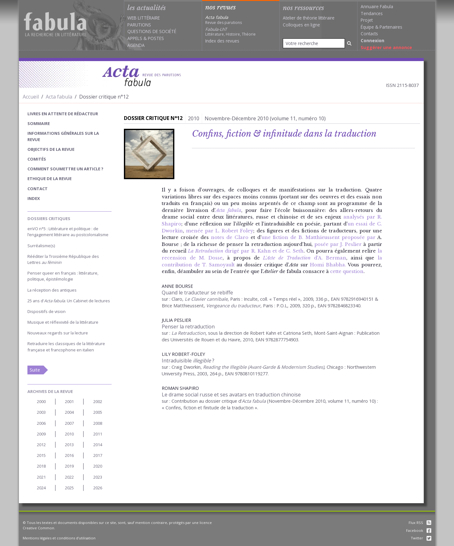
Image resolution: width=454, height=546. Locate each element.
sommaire (38, 123)
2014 (97, 444)
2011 (97, 434)
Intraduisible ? (188, 360)
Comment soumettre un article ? (65, 169)
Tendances (372, 13)
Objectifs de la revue (50, 149)
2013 (69, 444)
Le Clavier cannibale (206, 299)
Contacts (369, 34)
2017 (97, 455)
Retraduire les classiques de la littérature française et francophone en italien (66, 346)
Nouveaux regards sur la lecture (57, 333)
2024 (41, 488)
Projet (367, 20)
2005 (97, 412)
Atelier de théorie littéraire (309, 18)
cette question (347, 271)
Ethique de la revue (49, 178)
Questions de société (151, 31)
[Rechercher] (349, 43)
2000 (41, 401)
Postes (156, 38)
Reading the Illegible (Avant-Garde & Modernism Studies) (263, 367)
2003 (41, 412)
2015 (41, 455)
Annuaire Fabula (377, 6)
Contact (37, 188)
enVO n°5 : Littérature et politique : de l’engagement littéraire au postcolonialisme (67, 231)
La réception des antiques (52, 290)
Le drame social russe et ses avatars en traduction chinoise (231, 394)
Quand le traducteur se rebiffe (197, 292)
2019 (69, 466)
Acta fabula (59, 96)
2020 (97, 466)
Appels (134, 38)
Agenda (136, 45)
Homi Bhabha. (328, 265)
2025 (69, 488)
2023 (97, 477)
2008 (97, 423)
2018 (41, 466)
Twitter (421, 538)
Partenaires (391, 27)
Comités (36, 159)
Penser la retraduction (188, 326)
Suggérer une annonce (386, 47)
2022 (69, 477)
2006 (41, 423)
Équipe (367, 27)
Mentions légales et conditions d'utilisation (59, 538)
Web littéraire (143, 18)
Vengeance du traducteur (233, 306)
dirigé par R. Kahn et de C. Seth (246, 251)
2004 (69, 412)
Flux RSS (420, 522)
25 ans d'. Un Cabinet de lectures (68, 301)
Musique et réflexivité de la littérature (62, 322)
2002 (97, 401)
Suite (35, 370)
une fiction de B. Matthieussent (301, 237)
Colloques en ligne (301, 25)
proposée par (358, 237)
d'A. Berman (304, 258)
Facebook (418, 530)
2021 (41, 477)
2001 (69, 401)
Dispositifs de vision (46, 311)
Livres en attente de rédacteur (62, 114)
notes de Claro (229, 237)
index (33, 198)
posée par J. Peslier (338, 244)
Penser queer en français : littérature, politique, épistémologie (62, 276)
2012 (41, 444)
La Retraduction (189, 333)
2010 (69, 434)
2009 (41, 434)
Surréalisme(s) (41, 245)
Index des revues (222, 41)
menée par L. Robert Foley (219, 231)
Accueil (31, 96)
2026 (97, 488)
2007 (69, 423)
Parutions (139, 25)
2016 (69, 455)
